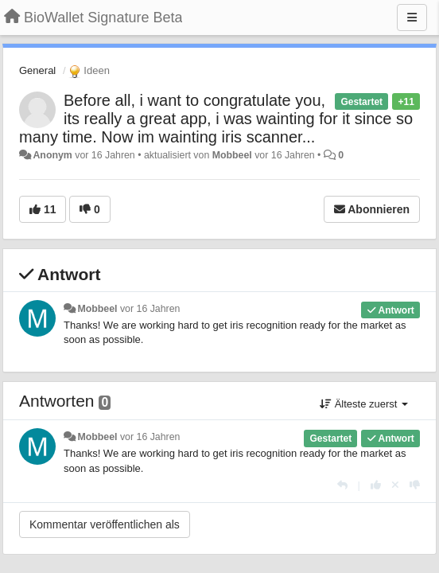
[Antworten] (342, 485)
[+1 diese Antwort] (376, 485)
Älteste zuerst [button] (364, 404)
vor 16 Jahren (150, 308)
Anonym (52, 155)
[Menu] (412, 17)
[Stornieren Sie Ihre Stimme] (395, 485)
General (37, 70)
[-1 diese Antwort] (415, 485)
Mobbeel (232, 155)
